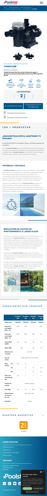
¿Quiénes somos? (8, 447)
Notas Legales (7, 455)
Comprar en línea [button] (13, 106)
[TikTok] (26, 484)
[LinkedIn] (5, 484)
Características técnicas (23, 306)
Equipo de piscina (13, 7)
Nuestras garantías (18, 415)
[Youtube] (15, 484)
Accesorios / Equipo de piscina (13, 9)
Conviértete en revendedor (11, 452)
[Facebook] (21, 484)
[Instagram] (10, 484)
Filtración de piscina (26, 7)
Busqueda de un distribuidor (33, 106)
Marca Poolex (26, 9)
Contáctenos (7, 450)
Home (5, 7)
